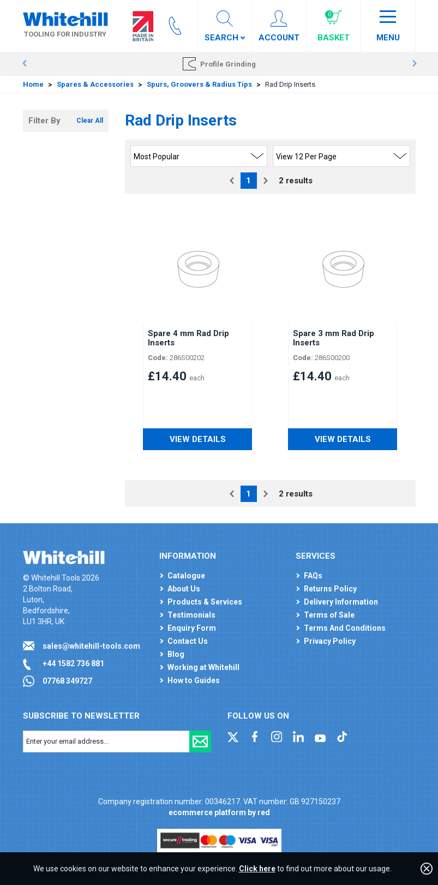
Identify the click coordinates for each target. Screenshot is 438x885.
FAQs (313, 575)
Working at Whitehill (203, 667)
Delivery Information (341, 601)
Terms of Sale (329, 615)
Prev (24, 63)
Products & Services (204, 601)
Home (33, 84)
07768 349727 (67, 681)
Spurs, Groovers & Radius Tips (199, 84)
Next (414, 63)
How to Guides (193, 680)
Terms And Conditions (345, 628)
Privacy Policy (330, 641)
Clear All (89, 120)
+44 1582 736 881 (73, 663)
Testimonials (191, 615)
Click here (257, 868)
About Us (183, 588)
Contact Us (187, 641)
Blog (175, 654)
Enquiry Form (191, 628)
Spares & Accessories (95, 84)
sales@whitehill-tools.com (91, 646)
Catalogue (186, 575)
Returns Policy (330, 588)
